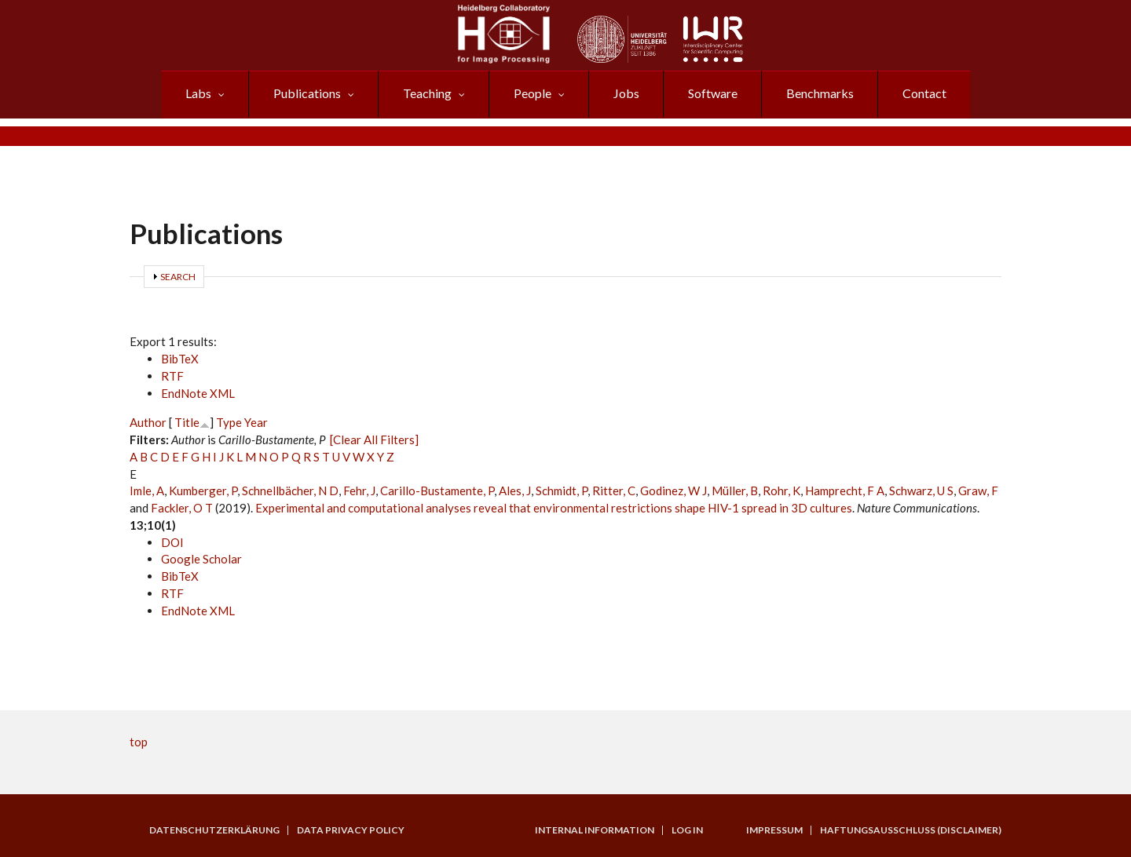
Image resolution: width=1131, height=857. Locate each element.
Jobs (626, 93)
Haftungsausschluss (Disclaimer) (910, 830)
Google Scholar (201, 559)
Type (229, 422)
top (139, 742)
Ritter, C (613, 490)
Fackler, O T (182, 508)
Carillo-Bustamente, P (437, 490)
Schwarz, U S (921, 490)
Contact (924, 93)
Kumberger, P (203, 490)
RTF (172, 376)
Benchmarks (820, 93)
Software (713, 93)
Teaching (427, 93)
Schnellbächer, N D (290, 490)
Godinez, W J (673, 490)
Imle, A (147, 490)
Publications (307, 93)
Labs (198, 93)
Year (256, 422)
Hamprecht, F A (844, 490)
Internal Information (594, 830)
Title (186, 422)
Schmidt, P (561, 490)
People (532, 93)
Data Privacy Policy (350, 830)
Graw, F (978, 490)
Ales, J (515, 490)
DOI (172, 542)
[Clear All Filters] (374, 439)
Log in (687, 830)
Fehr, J (359, 490)
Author (148, 422)
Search (178, 277)
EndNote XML (198, 393)
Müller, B (735, 490)
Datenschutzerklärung (214, 830)
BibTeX (180, 359)
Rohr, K (781, 490)
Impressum (774, 830)
